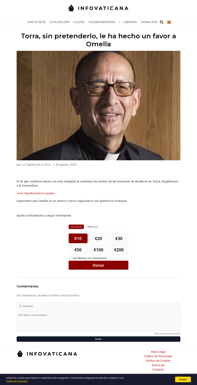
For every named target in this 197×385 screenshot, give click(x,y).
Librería (130, 22)
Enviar (98, 339)
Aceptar (183, 379)
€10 (78, 238)
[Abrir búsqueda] (161, 22)
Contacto (158, 369)
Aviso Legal (158, 351)
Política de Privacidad (158, 356)
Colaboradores (102, 22)
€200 (119, 249)
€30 (118, 238)
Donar (98, 265)
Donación (149, 22)
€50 (78, 249)
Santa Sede (36, 22)
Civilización (59, 22)
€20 (98, 238)
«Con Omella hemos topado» (36, 193)
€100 (98, 249)
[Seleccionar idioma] (169, 22)
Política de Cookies (158, 360)
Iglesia (79, 22)
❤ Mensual (93, 227)
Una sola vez (76, 227)
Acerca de (158, 365)
